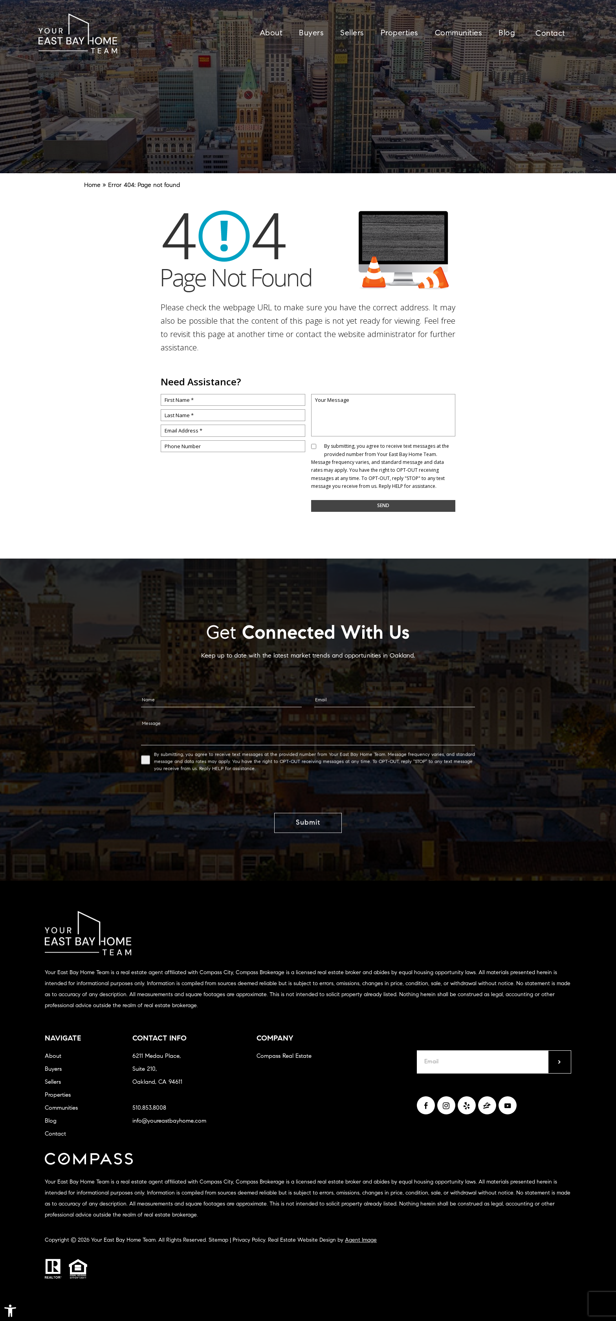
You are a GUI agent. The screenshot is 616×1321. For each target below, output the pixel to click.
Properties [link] (399, 33)
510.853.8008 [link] (149, 1108)
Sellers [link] (352, 33)
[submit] (559, 1062)
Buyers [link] (311, 33)
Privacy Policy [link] (249, 1240)
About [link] (271, 33)
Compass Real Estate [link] (284, 1056)
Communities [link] (458, 33)
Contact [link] (550, 34)
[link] (10, 1311)
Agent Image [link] (361, 1240)
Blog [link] (507, 33)
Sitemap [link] (218, 1240)
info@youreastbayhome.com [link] (169, 1121)
